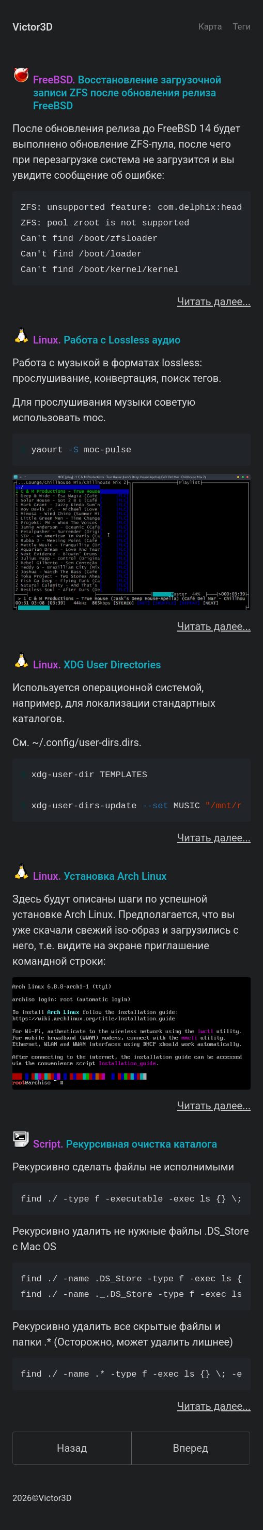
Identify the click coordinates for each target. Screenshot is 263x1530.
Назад (72, 1448)
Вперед (190, 1448)
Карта (210, 27)
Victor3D (32, 27)
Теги (242, 27)
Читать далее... (214, 301)
